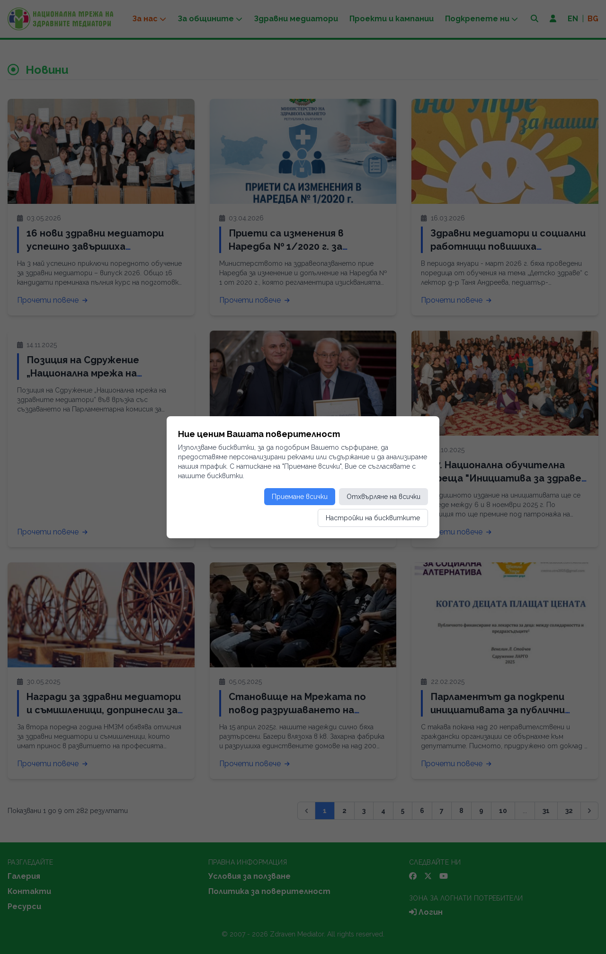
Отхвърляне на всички (383, 496)
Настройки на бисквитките (373, 518)
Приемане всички (300, 496)
